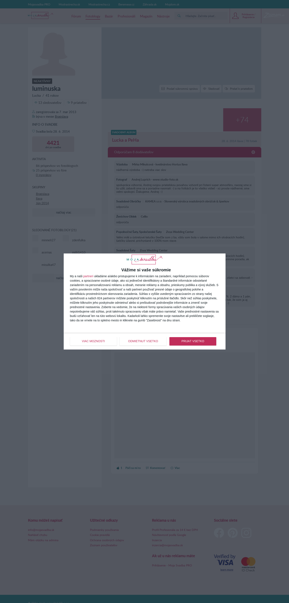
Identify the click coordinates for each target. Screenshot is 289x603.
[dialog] (145, 301)
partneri (88, 276)
